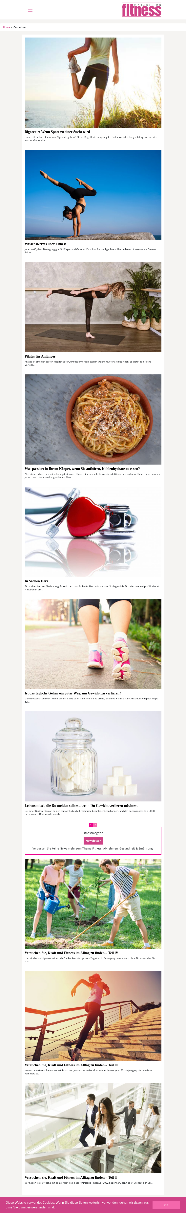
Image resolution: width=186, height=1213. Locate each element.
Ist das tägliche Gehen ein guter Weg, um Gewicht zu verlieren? (73, 693)
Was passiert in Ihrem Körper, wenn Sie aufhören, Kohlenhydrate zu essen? (82, 469)
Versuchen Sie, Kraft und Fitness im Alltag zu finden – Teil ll (71, 1177)
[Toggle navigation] (30, 9)
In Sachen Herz (36, 581)
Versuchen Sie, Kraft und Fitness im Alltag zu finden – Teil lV (71, 953)
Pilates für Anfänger (40, 356)
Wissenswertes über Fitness (45, 244)
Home (6, 27)
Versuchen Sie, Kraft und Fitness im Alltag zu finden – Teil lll (71, 1065)
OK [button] (166, 1205)
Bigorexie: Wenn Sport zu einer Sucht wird (57, 132)
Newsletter (93, 841)
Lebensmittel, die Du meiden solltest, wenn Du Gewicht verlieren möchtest (81, 806)
